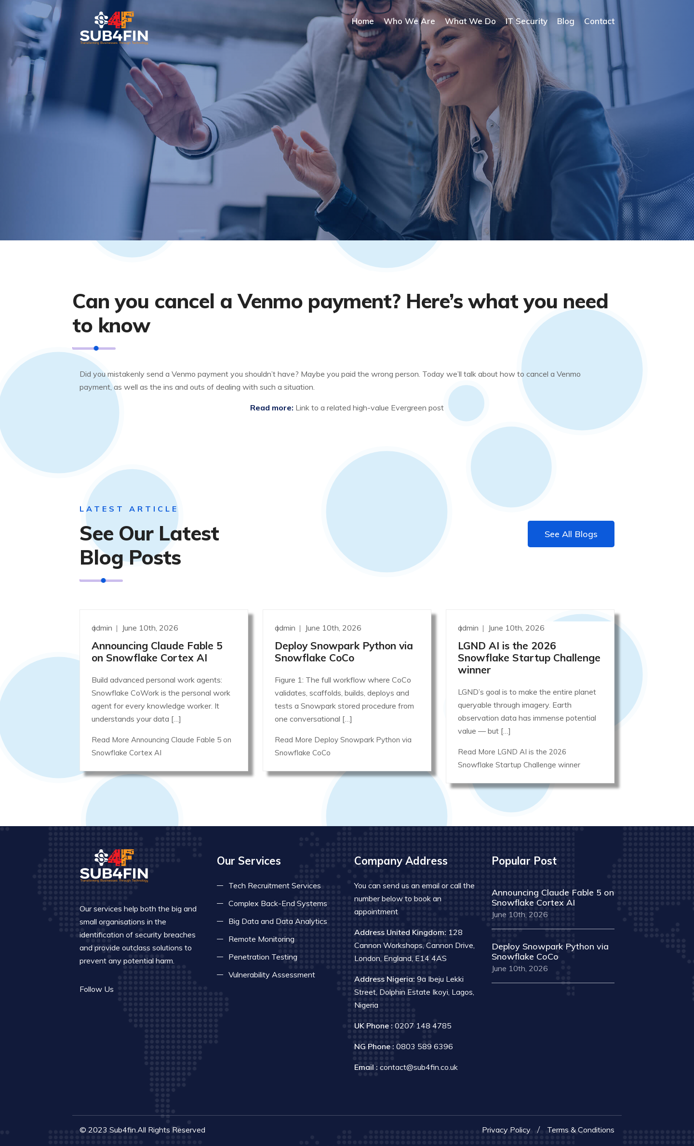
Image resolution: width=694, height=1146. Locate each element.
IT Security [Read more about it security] (526, 21)
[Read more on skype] (171, 989)
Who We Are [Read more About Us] (409, 21)
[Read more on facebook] (128, 989)
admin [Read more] (103, 627)
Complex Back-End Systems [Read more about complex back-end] (277, 903)
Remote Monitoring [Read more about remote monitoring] (261, 939)
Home (363, 21)
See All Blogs (571, 534)
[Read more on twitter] (142, 989)
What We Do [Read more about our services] (470, 21)
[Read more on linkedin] (156, 989)
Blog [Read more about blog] (565, 21)
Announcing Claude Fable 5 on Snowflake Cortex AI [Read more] (157, 651)
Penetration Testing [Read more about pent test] (262, 957)
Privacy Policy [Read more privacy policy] (506, 1129)
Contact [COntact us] (599, 21)
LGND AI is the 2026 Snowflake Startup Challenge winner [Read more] (529, 657)
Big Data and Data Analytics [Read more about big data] (277, 921)
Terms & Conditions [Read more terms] (580, 1129)
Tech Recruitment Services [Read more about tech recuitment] (274, 885)
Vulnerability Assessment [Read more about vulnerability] (271, 974)
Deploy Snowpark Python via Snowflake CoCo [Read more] (344, 651)
